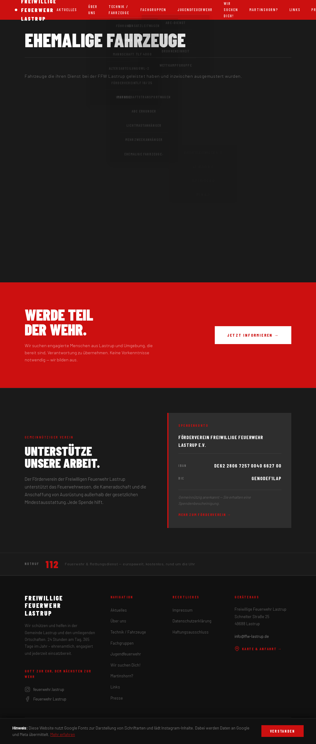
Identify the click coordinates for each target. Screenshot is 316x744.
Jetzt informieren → (253, 335)
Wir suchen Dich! (125, 665)
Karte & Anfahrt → (258, 648)
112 (52, 564)
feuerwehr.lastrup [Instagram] (44, 689)
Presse (116, 698)
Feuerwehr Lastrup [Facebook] (45, 699)
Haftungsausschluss (191, 632)
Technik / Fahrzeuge (119, 9)
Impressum (183, 610)
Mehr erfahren (62, 734)
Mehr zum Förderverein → (204, 514)
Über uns (93, 9)
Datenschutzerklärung (192, 620)
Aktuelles (66, 9)
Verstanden (282, 731)
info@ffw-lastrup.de (252, 636)
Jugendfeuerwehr (195, 9)
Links (295, 9)
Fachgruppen (153, 9)
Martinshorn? (263, 9)
